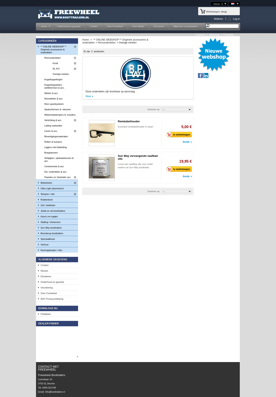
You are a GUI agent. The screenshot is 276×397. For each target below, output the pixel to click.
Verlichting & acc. (53, 120)
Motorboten (46, 183)
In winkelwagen (179, 134)
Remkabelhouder (129, 121)
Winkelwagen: (213, 11)
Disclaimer (46, 276)
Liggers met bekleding (55, 147)
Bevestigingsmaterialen (56, 136)
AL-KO (56, 68)
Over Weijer (138, 26)
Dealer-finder (48, 323)
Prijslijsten (46, 314)
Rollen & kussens (53, 142)
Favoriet (228, 34)
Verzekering (47, 287)
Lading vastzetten (53, 125)
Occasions (158, 26)
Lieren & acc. (51, 131)
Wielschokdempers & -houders (60, 115)
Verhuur (45, 244)
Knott (55, 63)
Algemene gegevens (52, 259)
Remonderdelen (52, 58)
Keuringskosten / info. (52, 250)
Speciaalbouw (48, 239)
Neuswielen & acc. (53, 98)
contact (200, 34)
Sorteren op (153, 109)
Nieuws (44, 271)
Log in (236, 18)
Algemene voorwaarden (185, 26)
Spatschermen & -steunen (57, 109)
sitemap (214, 34)
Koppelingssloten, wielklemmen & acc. (54, 86)
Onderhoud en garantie (69, 26)
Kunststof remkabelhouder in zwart (135, 126)
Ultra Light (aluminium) (52, 188)
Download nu (48, 308)
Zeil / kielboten (48, 205)
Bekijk (186, 142)
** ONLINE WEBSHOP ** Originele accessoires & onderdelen (53, 49)
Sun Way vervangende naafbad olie (138, 157)
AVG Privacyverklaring (52, 299)
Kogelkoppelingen (53, 79)
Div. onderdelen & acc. (55, 172)
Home (43, 27)
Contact (94, 26)
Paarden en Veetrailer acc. (57, 177)
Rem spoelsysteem (54, 104)
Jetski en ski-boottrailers (53, 211)
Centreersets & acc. (54, 166)
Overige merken (61, 74)
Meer (88, 96)
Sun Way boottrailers (51, 227)
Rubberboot (47, 199)
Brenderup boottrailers (52, 233)
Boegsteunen (51, 152)
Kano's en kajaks (49, 216)
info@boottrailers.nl (55, 392)
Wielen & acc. (51, 93)
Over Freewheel (115, 26)
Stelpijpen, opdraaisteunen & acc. (59, 159)
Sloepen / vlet (48, 194)
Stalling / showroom (51, 222)
